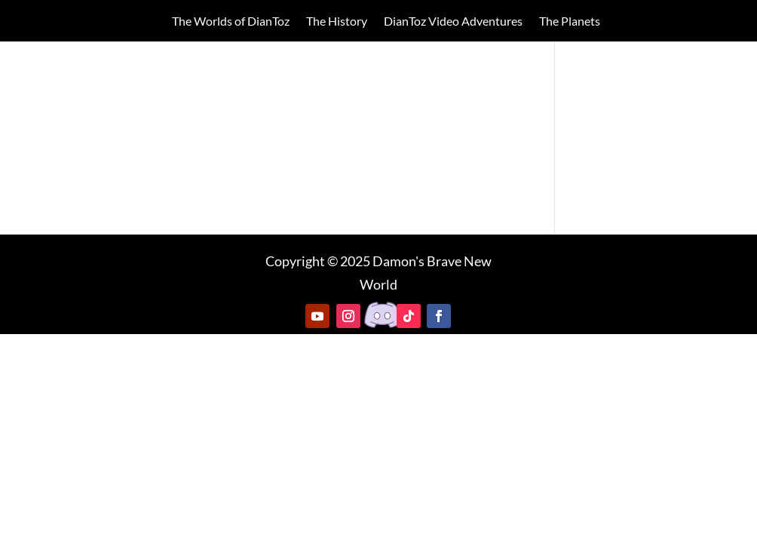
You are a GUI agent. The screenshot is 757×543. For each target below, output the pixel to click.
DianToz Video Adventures (453, 21)
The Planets (569, 21)
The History (336, 21)
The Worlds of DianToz (231, 21)
